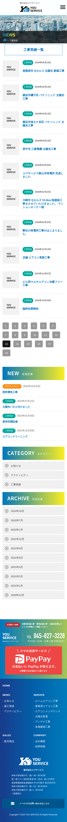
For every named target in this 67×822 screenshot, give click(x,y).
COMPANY (40, 735)
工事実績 (16, 484)
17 (49, 343)
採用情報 (40, 746)
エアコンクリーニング (15, 436)
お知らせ (16, 465)
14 (17, 343)
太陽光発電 (41, 716)
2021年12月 (17, 539)
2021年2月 (17, 576)
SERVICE (39, 694)
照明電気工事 (10, 392)
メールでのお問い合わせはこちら (34, 803)
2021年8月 (17, 557)
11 (45, 334)
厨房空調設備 (11, 421)
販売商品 (9, 741)
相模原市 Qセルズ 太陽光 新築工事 (43, 70)
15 (28, 343)
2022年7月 (17, 520)
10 (34, 334)
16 (38, 343)
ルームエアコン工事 (46, 700)
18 (6, 352)
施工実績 (9, 706)
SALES (7, 735)
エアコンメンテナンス (47, 711)
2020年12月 (17, 595)
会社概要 (40, 741)
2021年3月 (17, 567)
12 (56, 334)
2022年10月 (17, 511)
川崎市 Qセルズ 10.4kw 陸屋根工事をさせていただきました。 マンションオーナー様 (43, 204)
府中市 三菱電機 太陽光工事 (40, 149)
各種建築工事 (42, 726)
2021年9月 (17, 548)
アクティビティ (19, 475)
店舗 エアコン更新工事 (36, 257)
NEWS (6, 694)
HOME (6, 685)
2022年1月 (17, 529)
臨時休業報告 (31, 308)
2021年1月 (17, 585)
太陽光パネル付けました (16, 406)
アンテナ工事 (42, 721)
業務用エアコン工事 (46, 706)
